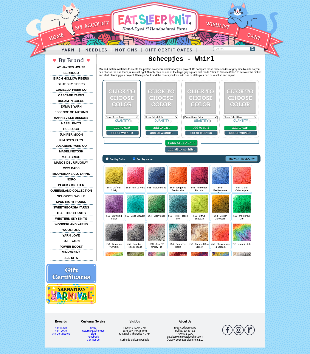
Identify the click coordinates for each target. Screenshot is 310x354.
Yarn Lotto (61, 330)
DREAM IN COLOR (71, 101)
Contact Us (93, 339)
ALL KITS (71, 258)
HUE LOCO (71, 129)
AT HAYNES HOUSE (71, 67)
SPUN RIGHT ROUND (71, 202)
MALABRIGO (71, 157)
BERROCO (71, 73)
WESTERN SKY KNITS (71, 218)
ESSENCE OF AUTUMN (71, 112)
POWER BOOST (71, 246)
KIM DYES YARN (71, 140)
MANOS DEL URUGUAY (71, 162)
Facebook (93, 336)
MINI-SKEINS (71, 252)
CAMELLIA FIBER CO (71, 89)
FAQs (93, 327)
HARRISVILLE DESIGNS (71, 117)
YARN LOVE (71, 235)
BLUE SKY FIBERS (71, 84)
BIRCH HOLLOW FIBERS (71, 78)
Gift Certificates (61, 333)
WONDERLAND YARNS (71, 224)
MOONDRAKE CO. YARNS (71, 173)
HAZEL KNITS (71, 123)
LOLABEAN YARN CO (71, 145)
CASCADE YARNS (71, 95)
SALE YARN (71, 241)
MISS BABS (71, 168)
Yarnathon (61, 327)
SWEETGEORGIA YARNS (71, 207)
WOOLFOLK (71, 230)
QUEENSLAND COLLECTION (71, 190)
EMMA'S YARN (71, 106)
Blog (93, 333)
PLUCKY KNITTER (71, 185)
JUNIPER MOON (71, 134)
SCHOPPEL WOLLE (71, 196)
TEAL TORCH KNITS (71, 213)
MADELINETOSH (71, 151)
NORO (71, 179)
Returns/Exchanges (93, 330)
